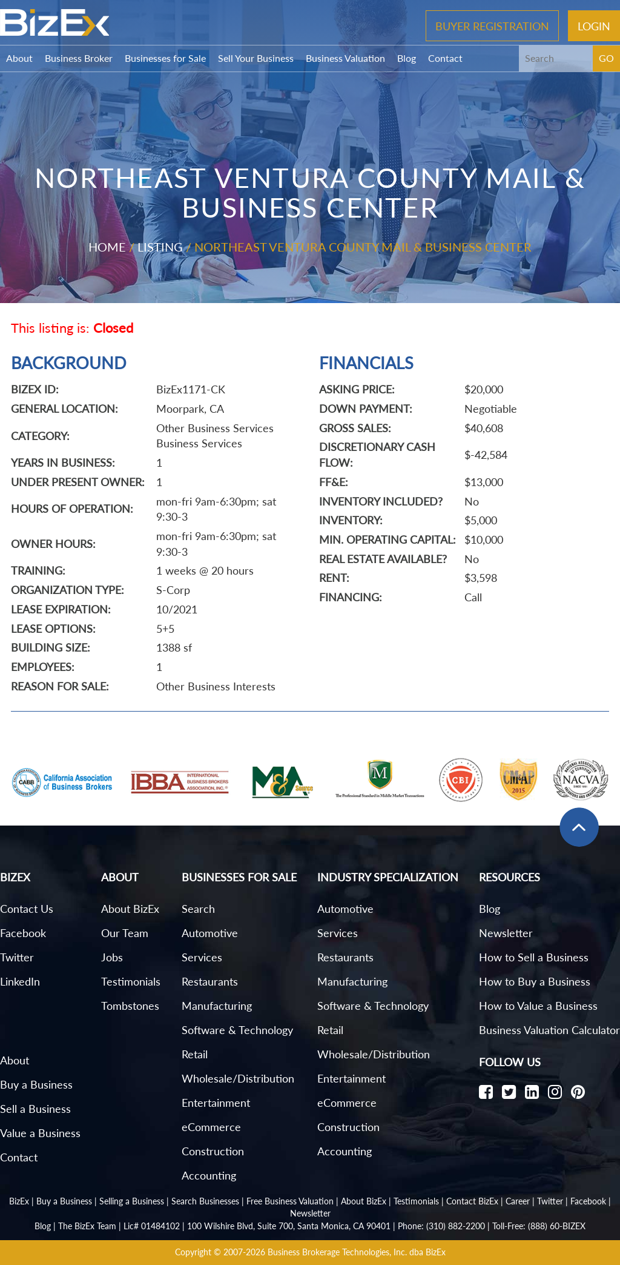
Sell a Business (35, 1108)
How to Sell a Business (534, 957)
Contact (445, 58)
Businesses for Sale (165, 58)
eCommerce (211, 1126)
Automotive (210, 933)
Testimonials (130, 981)
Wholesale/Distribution (238, 1078)
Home (107, 246)
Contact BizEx (472, 1201)
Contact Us (26, 908)
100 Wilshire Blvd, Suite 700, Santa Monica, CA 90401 (289, 1226)
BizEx (19, 1201)
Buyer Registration (492, 25)
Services (202, 957)
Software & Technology (237, 1029)
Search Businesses (205, 1201)
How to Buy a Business (534, 981)
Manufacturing (217, 1005)
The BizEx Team (87, 1226)
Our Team (124, 933)
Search (198, 908)
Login (594, 25)
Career (518, 1201)
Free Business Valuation (290, 1201)
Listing (160, 246)
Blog (406, 58)
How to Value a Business (538, 1005)
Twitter (17, 957)
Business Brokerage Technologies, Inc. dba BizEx (357, 1252)
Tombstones (130, 1005)
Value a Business (40, 1133)
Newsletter (506, 933)
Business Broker (79, 58)
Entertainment (216, 1102)
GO (606, 58)
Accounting (209, 1175)
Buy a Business (36, 1084)
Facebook (23, 933)
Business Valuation (345, 58)
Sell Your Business (256, 58)
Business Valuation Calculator (549, 1029)
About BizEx (130, 908)
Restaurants (210, 981)
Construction (213, 1151)
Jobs (112, 957)
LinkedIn (20, 981)
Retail (195, 1054)
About (19, 58)
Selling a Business (131, 1201)
